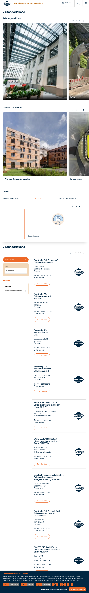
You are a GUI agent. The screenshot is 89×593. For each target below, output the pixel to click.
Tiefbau (5, 530)
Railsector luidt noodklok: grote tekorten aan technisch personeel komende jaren (42, 554)
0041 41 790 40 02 (44, 195)
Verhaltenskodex (65, 538)
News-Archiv (64, 528)
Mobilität (38, 118)
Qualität (62, 541)
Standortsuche (65, 530)
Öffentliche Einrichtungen (67, 118)
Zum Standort (42, 202)
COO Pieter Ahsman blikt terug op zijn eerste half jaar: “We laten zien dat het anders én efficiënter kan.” (44, 562)
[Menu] (85, 3)
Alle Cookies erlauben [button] (76, 589)
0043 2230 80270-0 (44, 303)
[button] (11, 584)
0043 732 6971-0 (43, 267)
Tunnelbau (6, 538)
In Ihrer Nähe (9, 179)
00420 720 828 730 (44, 339)
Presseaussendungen (67, 546)
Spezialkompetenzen (9, 541)
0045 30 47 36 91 (43, 448)
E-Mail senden (39, 197)
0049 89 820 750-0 (44, 412)
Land (6, 186)
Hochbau (6, 528)
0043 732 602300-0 (44, 231)
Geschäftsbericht (65, 533)
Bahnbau (6, 536)
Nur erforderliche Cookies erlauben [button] (52, 589)
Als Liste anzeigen (66, 172)
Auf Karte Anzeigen (80, 172)
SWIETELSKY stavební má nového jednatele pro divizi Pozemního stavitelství (43, 536)
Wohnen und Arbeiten (11, 118)
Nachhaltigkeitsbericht (67, 536)
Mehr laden (59, 503)
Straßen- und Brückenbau (11, 533)
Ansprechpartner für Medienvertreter (71, 544)
